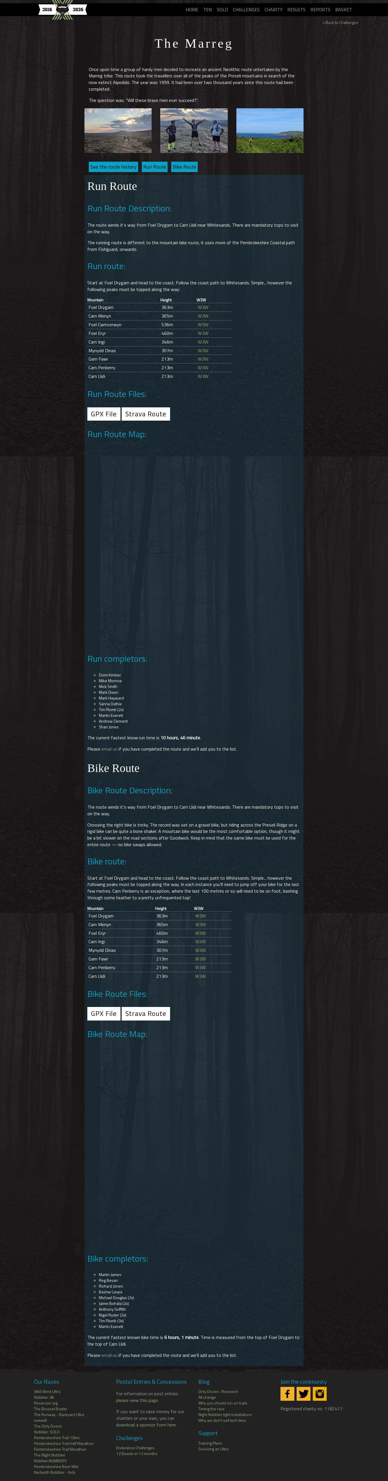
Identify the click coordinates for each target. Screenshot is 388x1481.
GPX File (104, 414)
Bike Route (184, 167)
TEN (207, 9)
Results (296, 9)
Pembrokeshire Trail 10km (57, 1438)
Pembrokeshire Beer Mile (56, 1466)
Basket (343, 9)
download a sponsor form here (146, 1424)
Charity (273, 9)
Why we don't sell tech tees (222, 1420)
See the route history (113, 167)
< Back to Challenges (340, 22)
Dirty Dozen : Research (218, 1391)
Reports (320, 9)
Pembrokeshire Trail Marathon (60, 1449)
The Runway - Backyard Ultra (59, 1414)
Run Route (154, 167)
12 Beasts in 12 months (136, 1453)
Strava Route (145, 414)
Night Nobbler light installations (225, 1414)
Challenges (246, 9)
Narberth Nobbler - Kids (55, 1472)
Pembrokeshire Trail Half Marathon (64, 1443)
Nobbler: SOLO (47, 1432)
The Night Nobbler (49, 1455)
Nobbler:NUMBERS (50, 1461)
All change (207, 1397)
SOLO (222, 9)
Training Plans (210, 1443)
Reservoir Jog (46, 1403)
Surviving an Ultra (213, 1449)
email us (109, 748)
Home (192, 9)
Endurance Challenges (135, 1448)
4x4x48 (40, 1420)
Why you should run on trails (222, 1403)
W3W (203, 307)
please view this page (137, 1400)
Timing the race (211, 1409)
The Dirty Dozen (48, 1426)
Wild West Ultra (47, 1391)
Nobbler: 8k (44, 1397)
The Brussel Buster (50, 1409)
